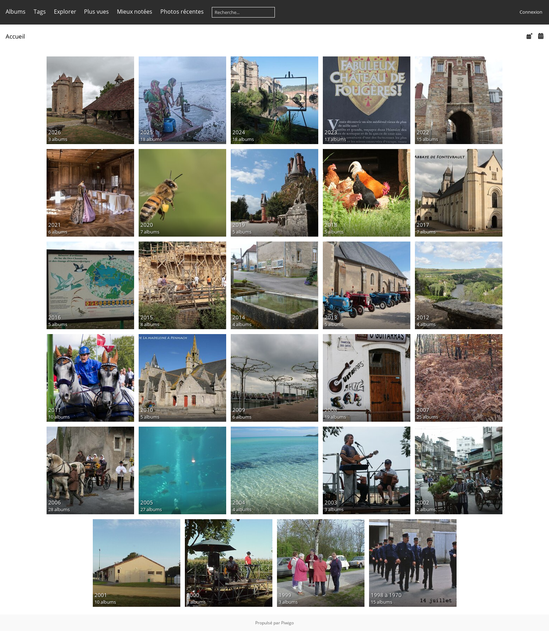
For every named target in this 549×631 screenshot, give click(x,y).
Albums (16, 11)
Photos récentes (182, 11)
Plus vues (96, 11)
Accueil (15, 36)
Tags (40, 11)
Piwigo (287, 623)
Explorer (65, 11)
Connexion (531, 12)
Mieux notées (134, 11)
